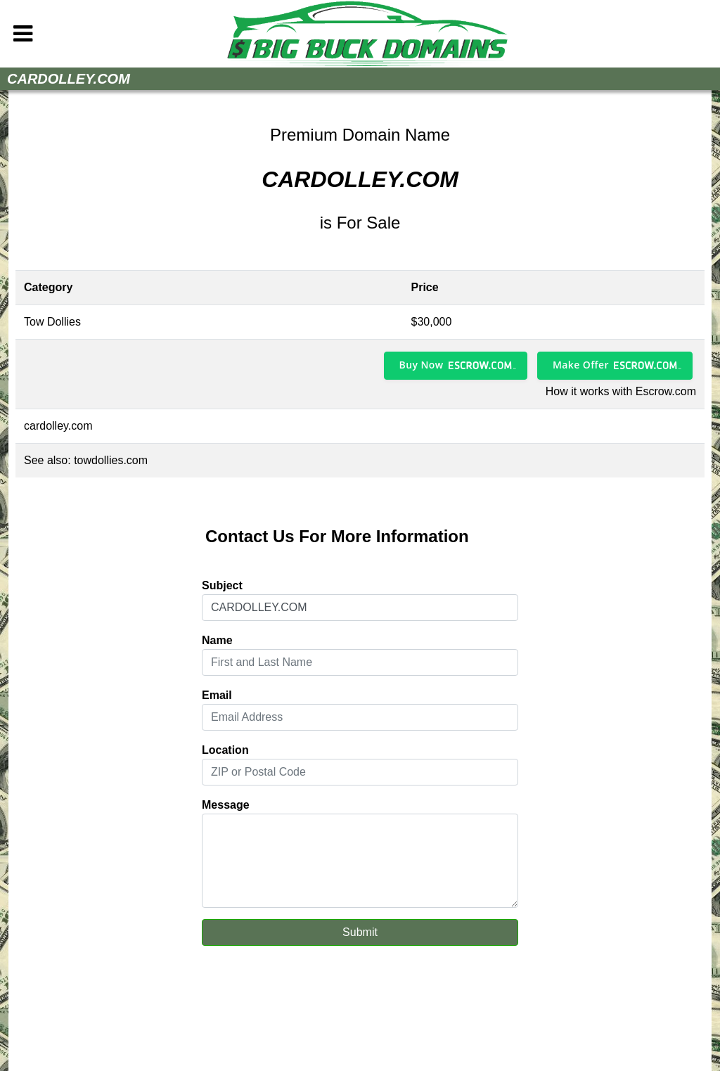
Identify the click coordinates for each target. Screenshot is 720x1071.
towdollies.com (111, 460)
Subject (222, 585)
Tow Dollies (52, 322)
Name (217, 640)
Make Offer (581, 364)
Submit (360, 932)
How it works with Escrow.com (621, 391)
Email (217, 695)
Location (225, 750)
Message (226, 805)
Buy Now (421, 364)
